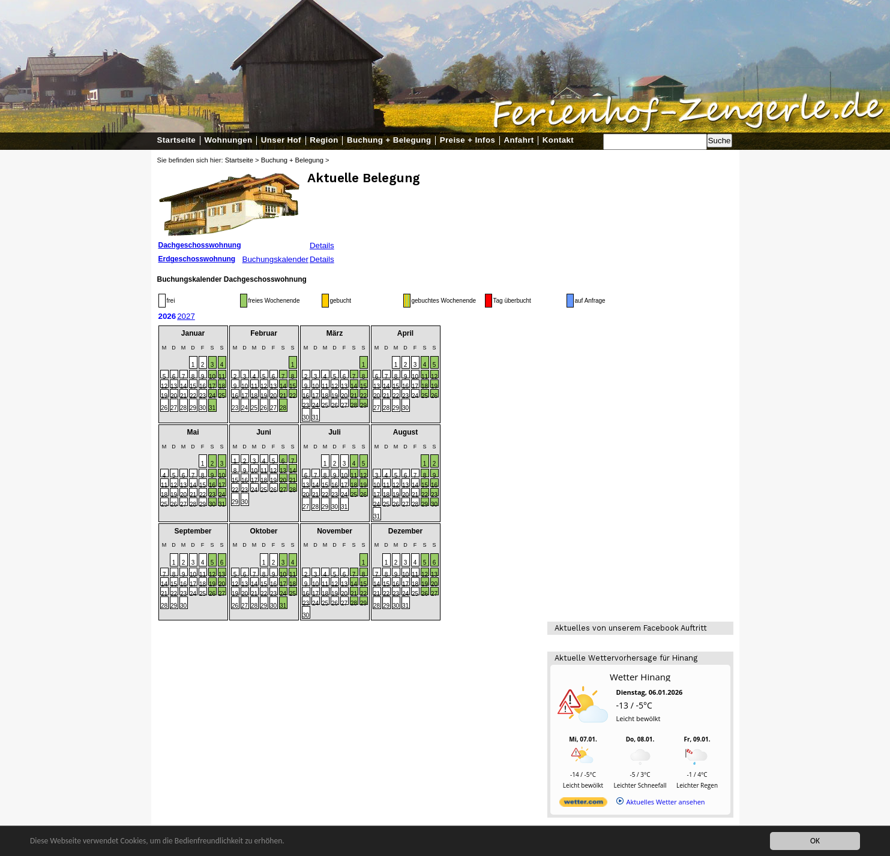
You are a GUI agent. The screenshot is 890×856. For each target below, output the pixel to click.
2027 (186, 316)
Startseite (176, 139)
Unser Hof (281, 139)
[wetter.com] (583, 804)
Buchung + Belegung (389, 139)
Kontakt (558, 139)
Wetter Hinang (640, 677)
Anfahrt (519, 139)
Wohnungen (228, 139)
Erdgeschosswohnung (197, 259)
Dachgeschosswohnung (199, 245)
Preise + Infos (467, 139)
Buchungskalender (275, 259)
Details (322, 245)
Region (324, 139)
